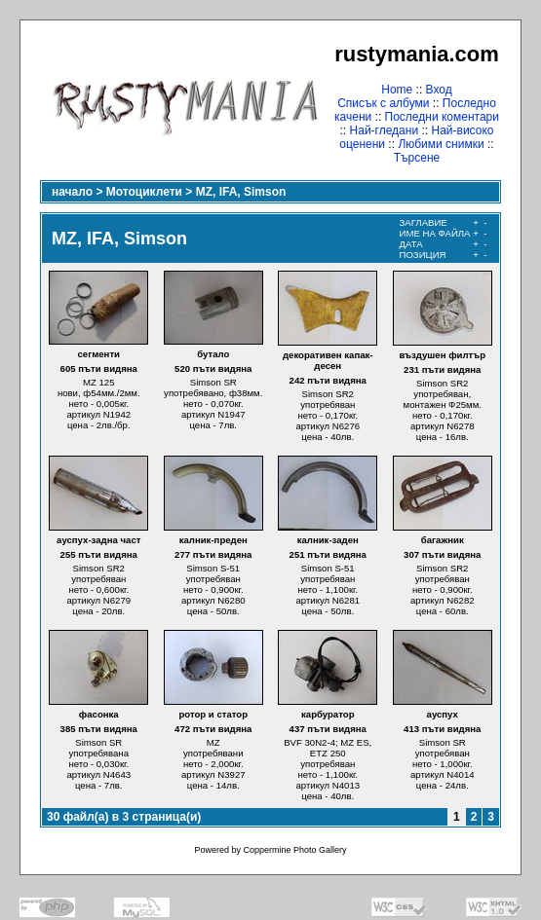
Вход (439, 89)
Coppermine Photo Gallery (294, 850)
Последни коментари (442, 117)
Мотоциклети (144, 192)
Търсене (417, 158)
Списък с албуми (383, 103)
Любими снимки (440, 144)
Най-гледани (384, 130)
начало (72, 192)
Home (396, 89)
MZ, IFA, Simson (241, 192)
